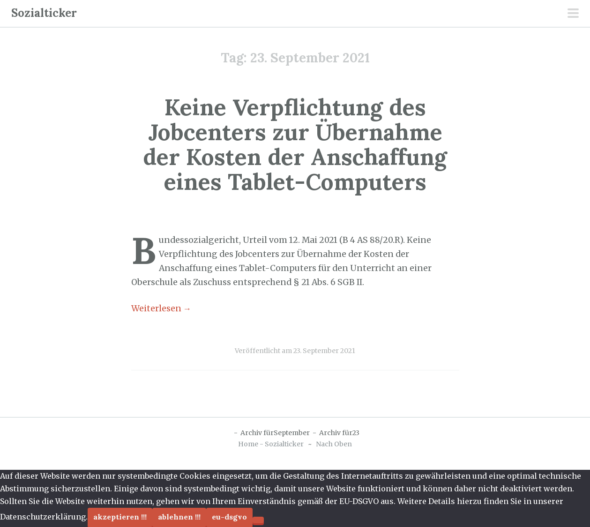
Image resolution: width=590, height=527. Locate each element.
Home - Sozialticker (271, 444)
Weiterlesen (161, 308)
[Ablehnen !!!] (258, 520)
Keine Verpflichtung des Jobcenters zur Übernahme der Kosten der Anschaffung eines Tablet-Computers (295, 144)
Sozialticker (44, 13)
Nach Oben (334, 444)
